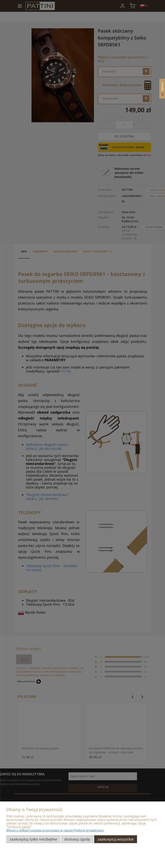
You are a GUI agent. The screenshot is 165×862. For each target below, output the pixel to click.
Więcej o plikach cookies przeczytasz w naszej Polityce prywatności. (55, 830)
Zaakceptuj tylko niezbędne (33, 839)
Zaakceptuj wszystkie (115, 839)
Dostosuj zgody (77, 839)
